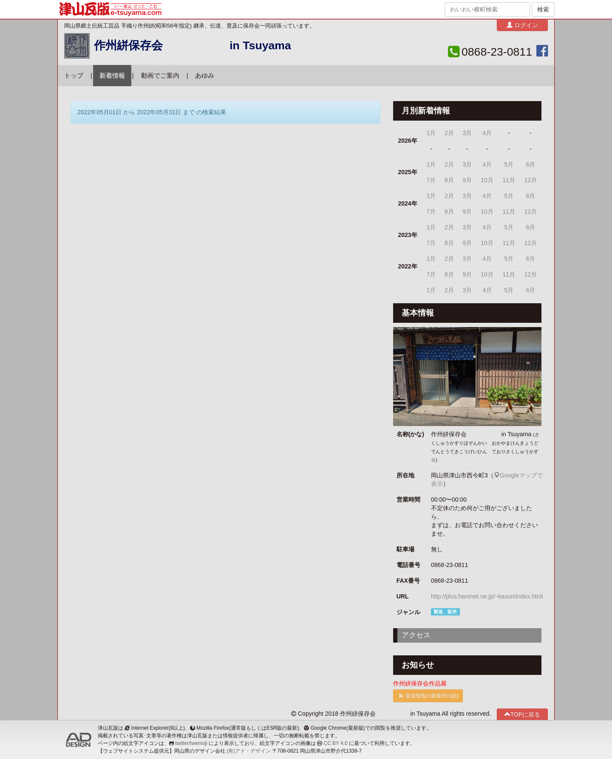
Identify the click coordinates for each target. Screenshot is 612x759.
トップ (73, 75)
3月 (467, 133)
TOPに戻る (522, 714)
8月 (449, 180)
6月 (530, 164)
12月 (530, 180)
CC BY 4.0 (336, 743)
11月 (508, 180)
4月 (487, 133)
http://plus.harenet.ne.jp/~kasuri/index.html (487, 596)
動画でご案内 (160, 75)
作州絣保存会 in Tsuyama (192, 45)
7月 (431, 180)
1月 (431, 133)
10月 (487, 180)
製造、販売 (445, 611)
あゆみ (204, 75)
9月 (467, 180)
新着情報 (112, 75)
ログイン (522, 24)
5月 (508, 164)
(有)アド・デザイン (249, 751)
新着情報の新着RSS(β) (428, 696)
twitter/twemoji (191, 743)
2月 (449, 133)
